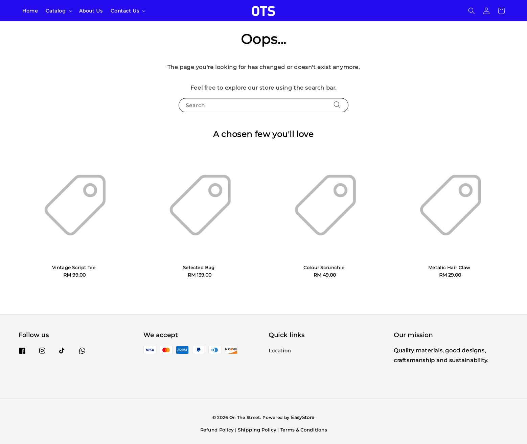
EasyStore (303, 417)
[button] (471, 10)
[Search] (337, 105)
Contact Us (125, 11)
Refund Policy (217, 430)
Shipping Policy (257, 430)
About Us (91, 11)
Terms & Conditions (303, 430)
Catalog (56, 11)
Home (30, 11)
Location (280, 351)
